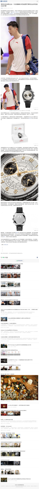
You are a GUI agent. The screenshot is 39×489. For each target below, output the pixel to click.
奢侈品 (2, 8)
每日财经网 (19, 484)
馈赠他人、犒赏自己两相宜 (6, 469)
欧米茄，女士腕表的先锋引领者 (7, 419)
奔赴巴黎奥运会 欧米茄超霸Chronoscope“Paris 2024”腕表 (12, 263)
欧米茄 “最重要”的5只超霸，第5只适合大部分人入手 (11, 272)
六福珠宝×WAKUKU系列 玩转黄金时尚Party (9, 350)
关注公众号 (19, 260)
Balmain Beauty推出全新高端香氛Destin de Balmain (11, 365)
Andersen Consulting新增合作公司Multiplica (9, 330)
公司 (1, 314)
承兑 (21, 253)
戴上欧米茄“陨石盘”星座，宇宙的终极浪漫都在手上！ (11, 290)
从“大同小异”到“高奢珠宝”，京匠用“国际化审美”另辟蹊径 (19, 405)
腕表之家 (6, 244)
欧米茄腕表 (11, 13)
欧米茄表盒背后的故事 (5, 460)
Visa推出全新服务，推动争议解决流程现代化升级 (10, 336)
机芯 (4, 236)
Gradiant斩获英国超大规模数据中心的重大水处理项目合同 (19, 318)
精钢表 (16, 232)
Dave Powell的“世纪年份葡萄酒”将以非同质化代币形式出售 (19, 478)
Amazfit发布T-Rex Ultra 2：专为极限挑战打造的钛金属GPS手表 (20, 359)
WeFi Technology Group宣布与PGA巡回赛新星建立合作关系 (19, 344)
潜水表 (30, 118)
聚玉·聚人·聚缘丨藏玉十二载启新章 (7, 374)
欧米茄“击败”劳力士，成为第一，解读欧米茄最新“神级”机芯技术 (13, 451)
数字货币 (2, 327)
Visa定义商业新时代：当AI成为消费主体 (8, 323)
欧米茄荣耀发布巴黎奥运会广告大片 (8, 281)
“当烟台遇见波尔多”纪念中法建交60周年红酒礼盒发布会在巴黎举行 (14, 410)
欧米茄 (13, 12)
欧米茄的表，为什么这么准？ (6, 426)
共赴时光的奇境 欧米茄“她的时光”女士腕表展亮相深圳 (11, 442)
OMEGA (17, 12)
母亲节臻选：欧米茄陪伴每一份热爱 (8, 433)
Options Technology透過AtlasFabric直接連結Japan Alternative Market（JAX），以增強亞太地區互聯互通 (19, 310)
